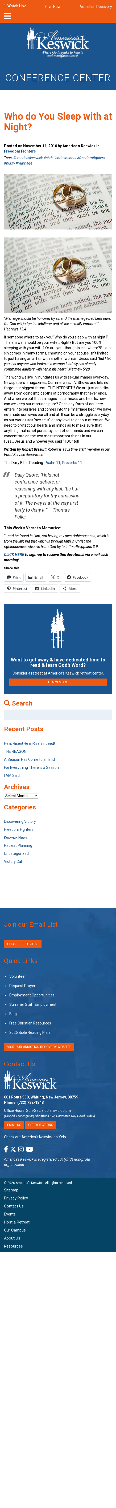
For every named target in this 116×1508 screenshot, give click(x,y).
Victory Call (13, 861)
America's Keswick (19, 1159)
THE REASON (15, 751)
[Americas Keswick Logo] (58, 43)
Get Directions (40, 1125)
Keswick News (16, 837)
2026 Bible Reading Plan (29, 1032)
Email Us (14, 1125)
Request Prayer (22, 986)
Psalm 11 (52, 463)
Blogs (14, 1014)
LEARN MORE (58, 682)
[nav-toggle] (7, 17)
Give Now (53, 7)
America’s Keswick (29, 1183)
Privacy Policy (16, 1198)
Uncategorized (16, 853)
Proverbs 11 (72, 463)
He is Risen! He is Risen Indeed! (29, 743)
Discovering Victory (20, 821)
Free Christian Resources (30, 1023)
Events (10, 1214)
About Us (12, 1238)
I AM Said (12, 775)
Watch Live (16, 6)
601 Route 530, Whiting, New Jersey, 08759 (41, 1097)
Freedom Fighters (20, 151)
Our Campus (15, 1230)
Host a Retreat (17, 1222)
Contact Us (19, 1064)
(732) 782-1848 (30, 1102)
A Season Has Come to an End (29, 759)
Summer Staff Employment (32, 1004)
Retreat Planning (18, 845)
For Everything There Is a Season (31, 767)
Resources (13, 1246)
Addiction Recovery (96, 7)
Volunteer (17, 976)
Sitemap (11, 1190)
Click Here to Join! (22, 944)
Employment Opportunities (32, 995)
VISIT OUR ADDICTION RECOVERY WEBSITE (39, 1047)
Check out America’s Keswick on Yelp (35, 1137)
